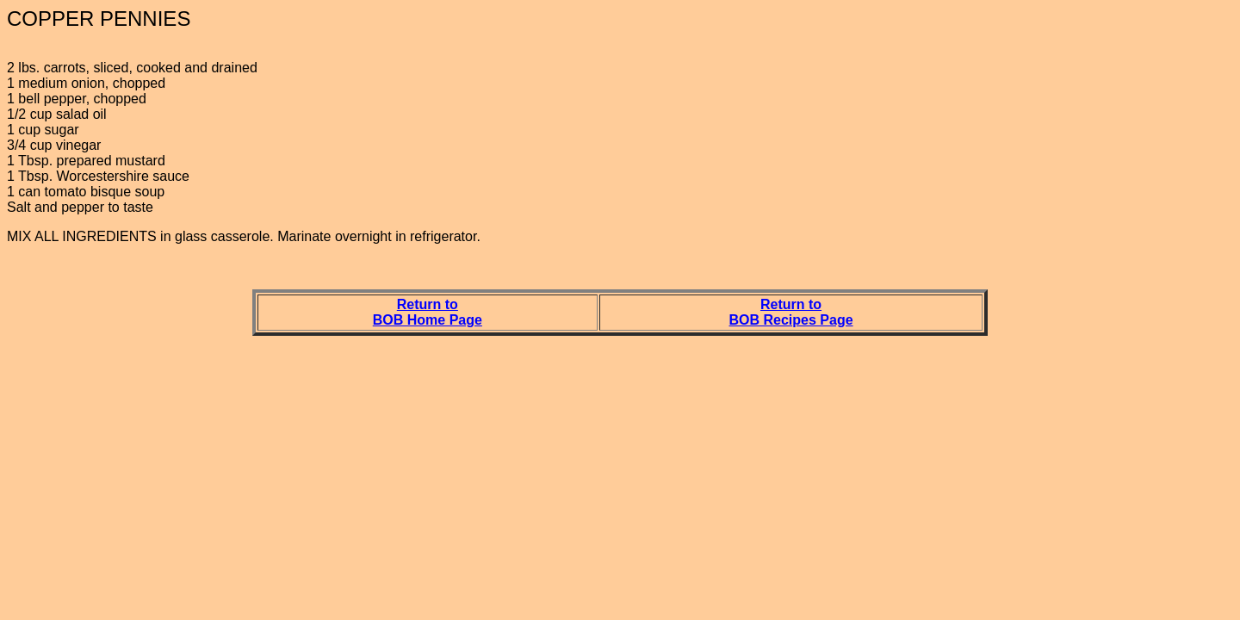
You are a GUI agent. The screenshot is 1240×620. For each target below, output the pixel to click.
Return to (427, 304)
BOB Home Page (427, 320)
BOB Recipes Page (791, 320)
